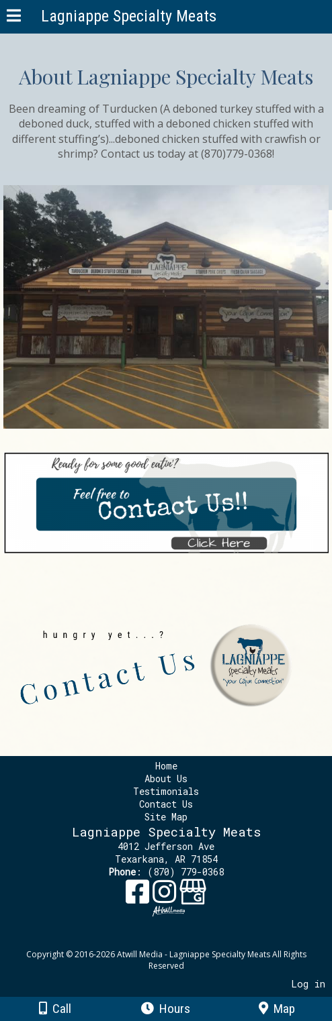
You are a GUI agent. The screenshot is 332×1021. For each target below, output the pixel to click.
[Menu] (14, 17)
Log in (308, 983)
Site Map (166, 816)
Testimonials (167, 791)
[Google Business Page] (192, 897)
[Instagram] (166, 897)
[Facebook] (139, 897)
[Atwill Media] (178, 939)
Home (166, 765)
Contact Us (166, 804)
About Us (166, 778)
